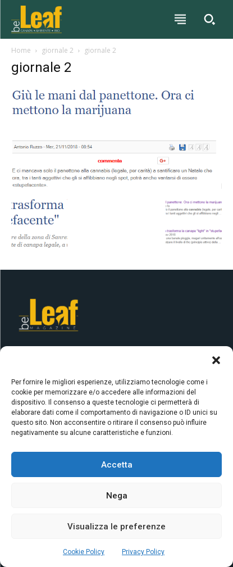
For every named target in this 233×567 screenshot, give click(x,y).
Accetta (117, 465)
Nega (116, 496)
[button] (216, 360)
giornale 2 (58, 50)
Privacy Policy (143, 552)
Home (21, 50)
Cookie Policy (83, 552)
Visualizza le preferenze (116, 526)
